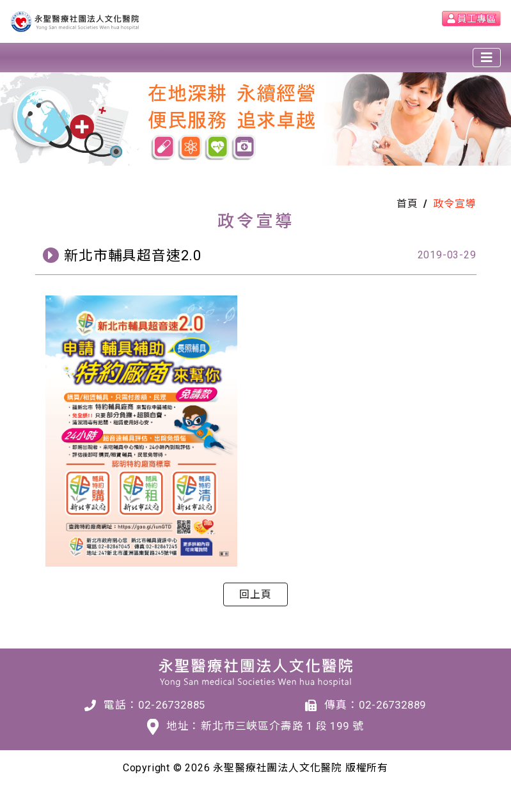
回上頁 (255, 594)
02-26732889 (392, 704)
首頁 (407, 204)
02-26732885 (171, 704)
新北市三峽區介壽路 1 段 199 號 (282, 725)
